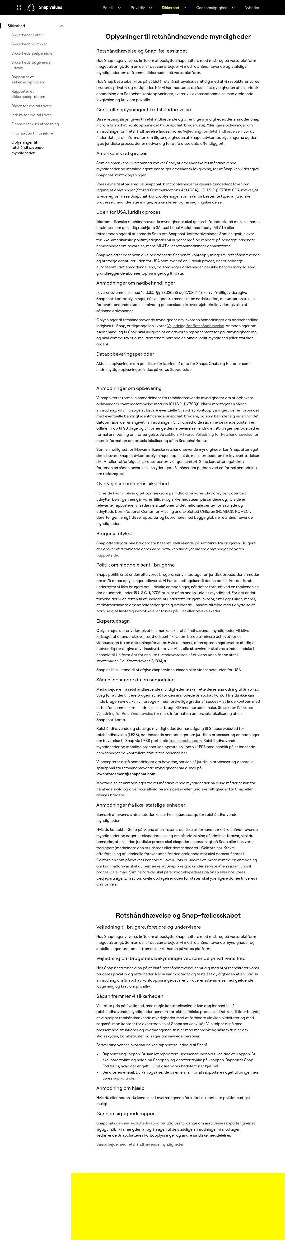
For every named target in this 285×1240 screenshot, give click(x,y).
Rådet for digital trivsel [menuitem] (31, 105)
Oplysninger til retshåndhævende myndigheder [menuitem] (27, 147)
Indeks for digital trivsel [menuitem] (32, 114)
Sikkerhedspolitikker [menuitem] (29, 44)
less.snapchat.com (185, 740)
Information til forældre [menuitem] (32, 133)
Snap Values (50, 7)
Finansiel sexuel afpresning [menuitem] (35, 123)
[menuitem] (35, 26)
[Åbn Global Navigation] (19, 7)
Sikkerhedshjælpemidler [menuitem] (32, 53)
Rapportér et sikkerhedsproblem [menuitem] (28, 79)
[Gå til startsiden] (31, 7)
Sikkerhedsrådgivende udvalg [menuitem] (31, 65)
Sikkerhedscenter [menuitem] (26, 35)
